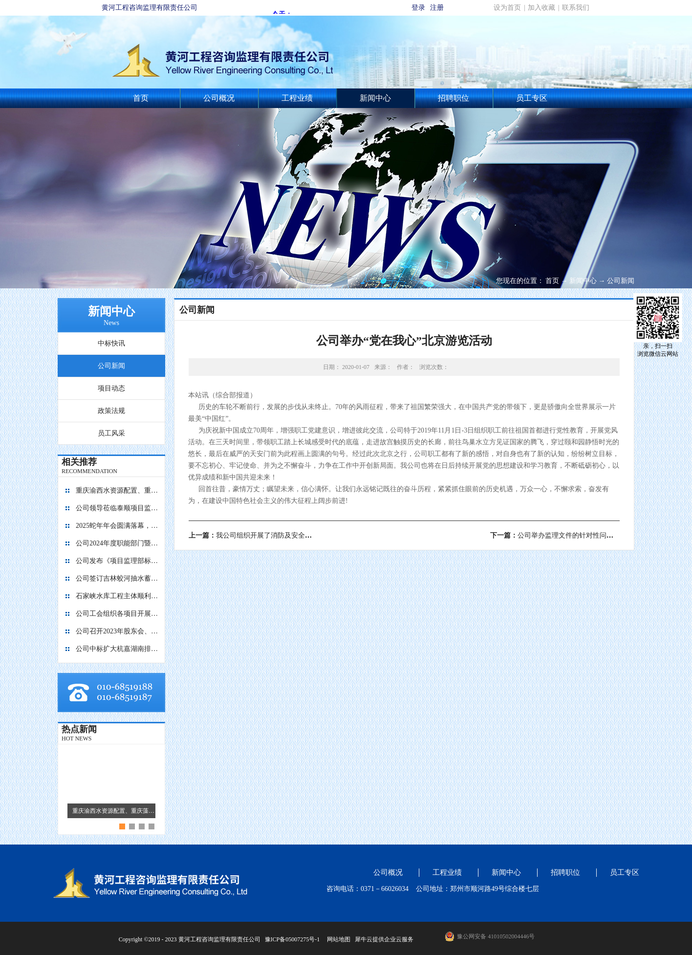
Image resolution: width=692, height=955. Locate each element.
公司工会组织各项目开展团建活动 (117, 613)
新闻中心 (583, 280)
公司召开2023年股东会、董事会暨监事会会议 (117, 631)
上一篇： (267, 535)
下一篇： (562, 535)
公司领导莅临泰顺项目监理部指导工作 (117, 508)
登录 (418, 7)
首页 (141, 98)
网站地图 (337, 939)
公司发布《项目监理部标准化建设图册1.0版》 (117, 560)
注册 (437, 7)
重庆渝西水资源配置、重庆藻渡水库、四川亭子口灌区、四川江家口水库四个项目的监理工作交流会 (117, 490)
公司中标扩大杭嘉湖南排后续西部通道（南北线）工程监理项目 (117, 648)
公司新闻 (620, 280)
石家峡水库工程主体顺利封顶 (117, 596)
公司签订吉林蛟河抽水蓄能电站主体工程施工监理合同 (117, 578)
